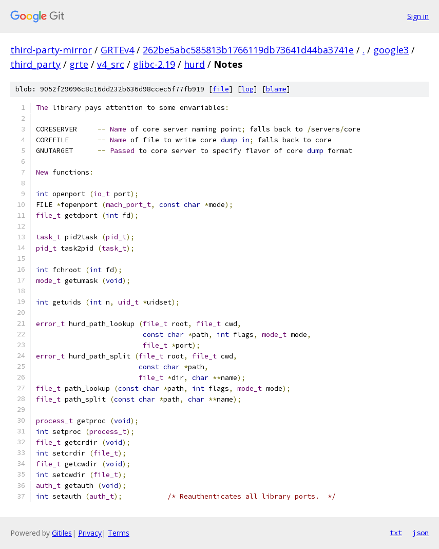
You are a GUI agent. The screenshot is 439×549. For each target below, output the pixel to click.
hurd (194, 64)
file (221, 89)
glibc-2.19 (154, 64)
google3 (391, 50)
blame (276, 89)
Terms (118, 533)
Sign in (418, 16)
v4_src (110, 64)
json (420, 532)
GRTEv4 (117, 50)
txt (396, 532)
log (247, 89)
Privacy (90, 533)
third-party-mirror (51, 50)
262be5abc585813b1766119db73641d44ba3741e (248, 50)
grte (78, 64)
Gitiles (62, 533)
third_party (35, 64)
